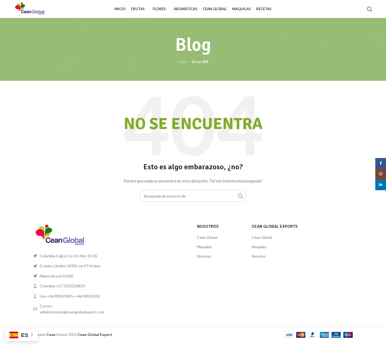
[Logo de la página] (35, 11)
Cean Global (207, 242)
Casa (182, 66)
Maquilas (204, 251)
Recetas (204, 260)
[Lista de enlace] (70, 291)
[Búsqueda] (369, 11)
